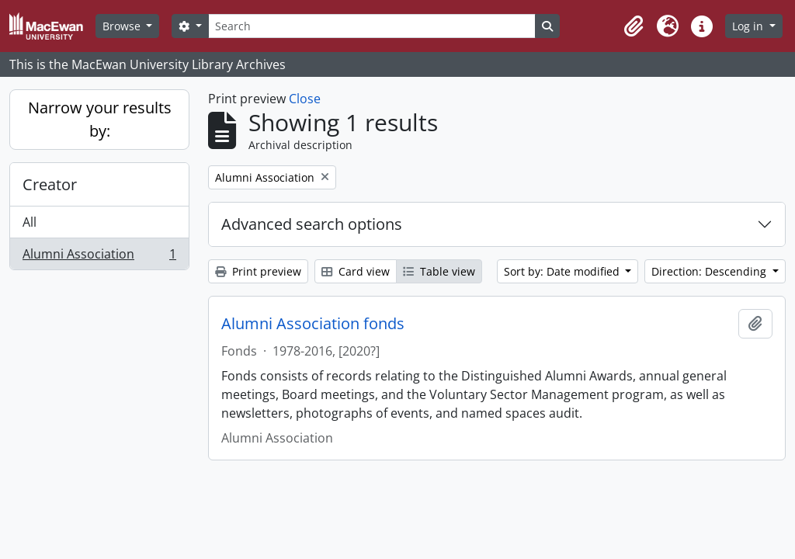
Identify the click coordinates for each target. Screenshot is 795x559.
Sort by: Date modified (563, 271)
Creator (50, 184)
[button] (633, 26)
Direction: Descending (710, 271)
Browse (123, 26)
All (29, 222)
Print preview (258, 271)
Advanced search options (311, 224)
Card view (355, 271)
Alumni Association (99, 257)
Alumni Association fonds (312, 323)
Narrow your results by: (100, 119)
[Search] (372, 26)
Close (305, 98)
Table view (439, 271)
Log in (749, 26)
